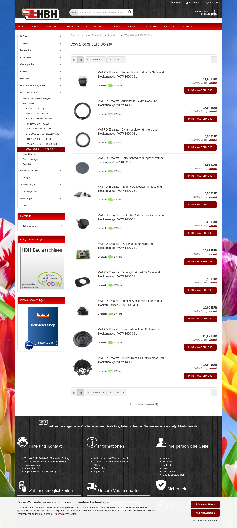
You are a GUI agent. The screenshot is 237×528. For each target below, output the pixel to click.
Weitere (187, 26)
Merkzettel (213, 2)
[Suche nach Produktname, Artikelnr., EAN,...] (73, 12)
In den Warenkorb (200, 90)
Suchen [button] (176, 2)
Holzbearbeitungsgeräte (160, 26)
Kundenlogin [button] (193, 2)
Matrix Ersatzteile (29, 92)
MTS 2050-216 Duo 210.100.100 (42, 133)
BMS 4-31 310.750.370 (37, 113)
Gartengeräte (95, 26)
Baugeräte (53, 26)
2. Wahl (36, 26)
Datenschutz (100, 468)
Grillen (116, 26)
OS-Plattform (169, 471)
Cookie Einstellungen (173, 474)
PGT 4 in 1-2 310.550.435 (39, 139)
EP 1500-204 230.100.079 (39, 118)
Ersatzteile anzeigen (36, 108)
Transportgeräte (28, 191)
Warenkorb (168, 458)
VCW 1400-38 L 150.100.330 (40, 149)
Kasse (166, 468)
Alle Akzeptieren (205, 504)
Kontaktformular (32, 468)
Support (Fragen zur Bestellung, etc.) (43, 471)
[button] (74, 59)
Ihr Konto (167, 465)
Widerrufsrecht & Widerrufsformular (112, 458)
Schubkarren (29, 154)
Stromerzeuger (30, 159)
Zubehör (27, 164)
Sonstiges (25, 177)
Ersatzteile (73, 26)
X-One (23, 205)
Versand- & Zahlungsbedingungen (111, 461)
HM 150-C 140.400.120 (37, 123)
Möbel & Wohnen (29, 170)
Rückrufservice (32, 465)
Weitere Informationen (205, 520)
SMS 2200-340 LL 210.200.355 (41, 144)
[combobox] (96, 59)
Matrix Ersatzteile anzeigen (37, 98)
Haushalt (132, 26)
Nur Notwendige (205, 513)
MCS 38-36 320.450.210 (38, 128)
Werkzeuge (26, 198)
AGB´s (97, 465)
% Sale (22, 26)
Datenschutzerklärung (65, 514)
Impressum (99, 471)
